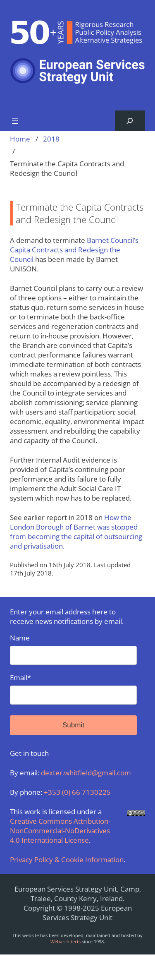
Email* (73, 689)
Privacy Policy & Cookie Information (67, 859)
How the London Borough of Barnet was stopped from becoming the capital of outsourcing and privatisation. (76, 532)
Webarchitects (65, 941)
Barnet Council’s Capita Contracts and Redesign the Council (74, 249)
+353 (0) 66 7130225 (77, 792)
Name (73, 649)
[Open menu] (15, 121)
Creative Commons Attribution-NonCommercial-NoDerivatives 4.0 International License (60, 830)
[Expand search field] (130, 121)
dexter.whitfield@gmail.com (86, 772)
